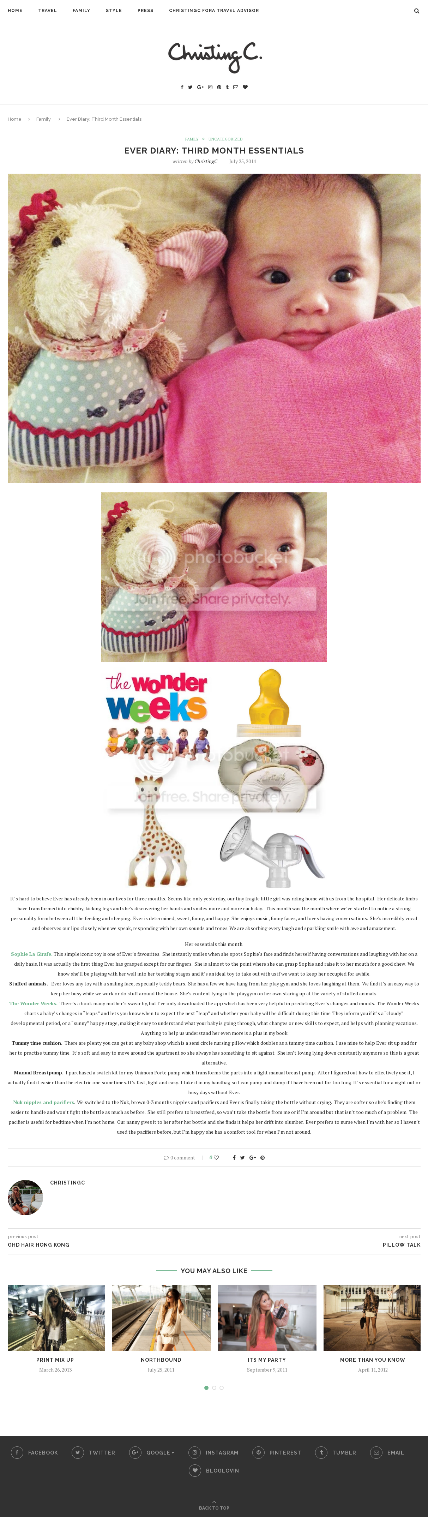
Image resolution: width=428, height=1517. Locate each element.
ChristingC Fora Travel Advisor (214, 10)
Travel (47, 10)
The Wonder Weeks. (33, 1003)
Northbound (161, 1360)
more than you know (372, 1360)
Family (81, 10)
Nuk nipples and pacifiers (43, 1102)
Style (114, 10)
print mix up (55, 1360)
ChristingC (205, 161)
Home (15, 10)
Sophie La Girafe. (32, 954)
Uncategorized (226, 139)
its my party (267, 1360)
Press (145, 10)
